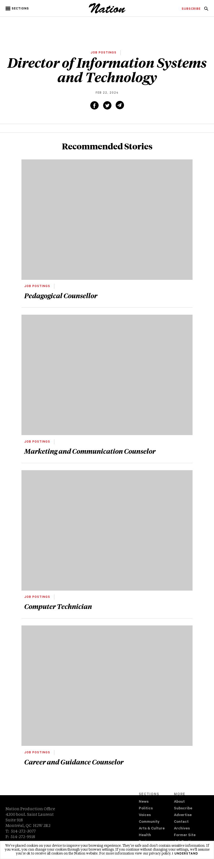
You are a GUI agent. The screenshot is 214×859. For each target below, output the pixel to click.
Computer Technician (58, 606)
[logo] (107, 12)
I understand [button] (185, 854)
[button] (18, 9)
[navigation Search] (206, 10)
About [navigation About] (179, 802)
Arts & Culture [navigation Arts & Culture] (152, 829)
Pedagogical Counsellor (60, 295)
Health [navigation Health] (145, 835)
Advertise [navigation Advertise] (183, 815)
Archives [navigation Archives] (182, 829)
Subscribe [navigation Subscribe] (183, 809)
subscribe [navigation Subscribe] (191, 9)
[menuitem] (191, 9)
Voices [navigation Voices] (145, 815)
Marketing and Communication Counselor (89, 451)
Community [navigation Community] (149, 822)
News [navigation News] (144, 802)
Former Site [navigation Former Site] (185, 835)
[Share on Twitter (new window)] (107, 105)
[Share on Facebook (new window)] (94, 105)
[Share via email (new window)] (120, 105)
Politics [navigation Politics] (146, 809)
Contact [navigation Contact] (181, 822)
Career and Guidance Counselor (73, 761)
